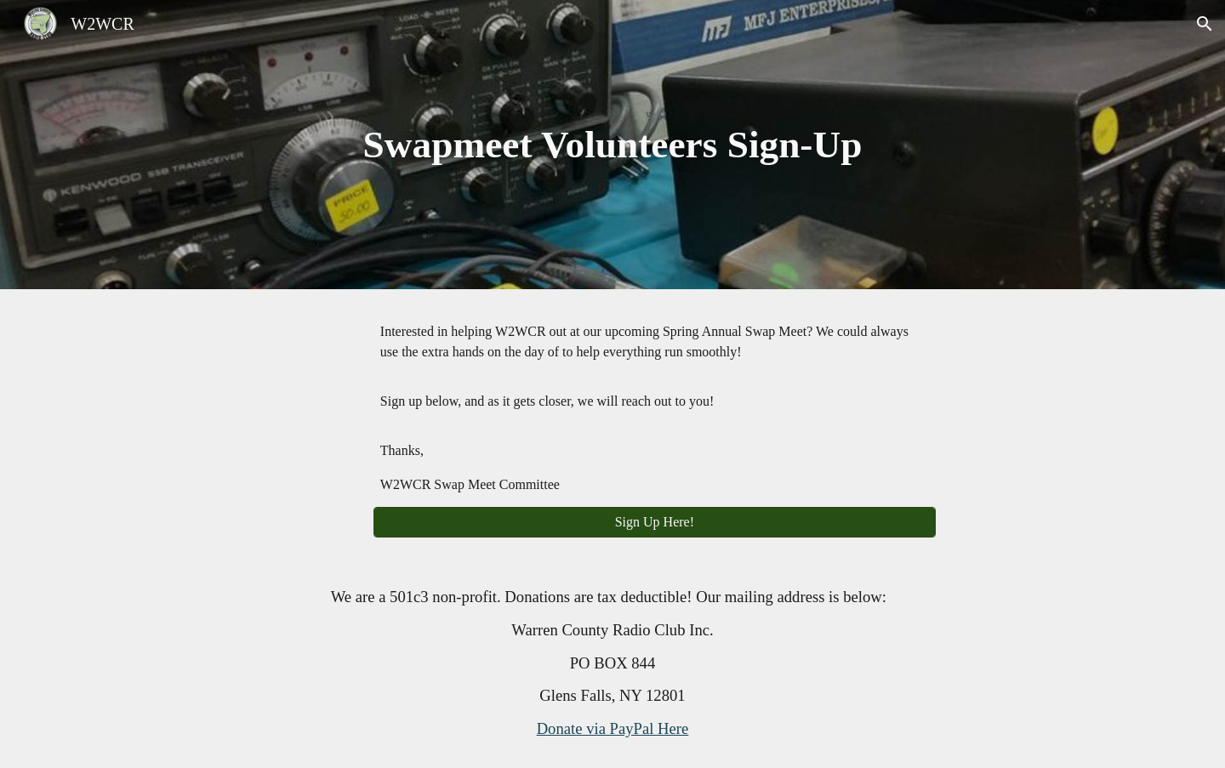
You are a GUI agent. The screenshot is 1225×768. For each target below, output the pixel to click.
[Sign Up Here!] (654, 522)
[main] (612, 145)
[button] (1204, 23)
